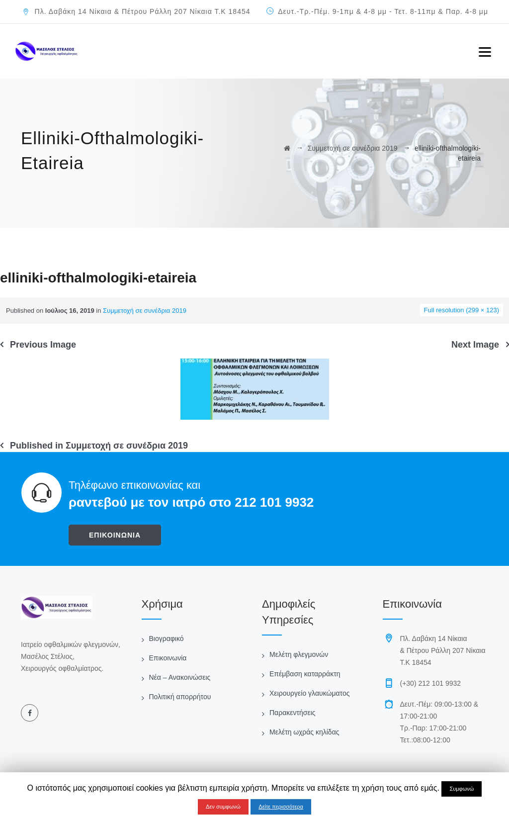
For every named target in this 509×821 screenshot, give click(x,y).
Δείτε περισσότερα (280, 807)
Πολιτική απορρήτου (180, 697)
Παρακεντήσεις (292, 713)
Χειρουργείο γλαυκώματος (309, 693)
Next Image (475, 345)
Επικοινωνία (168, 658)
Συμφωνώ (461, 789)
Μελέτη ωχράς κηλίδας (304, 732)
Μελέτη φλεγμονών (298, 654)
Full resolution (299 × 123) (461, 310)
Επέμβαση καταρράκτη (304, 674)
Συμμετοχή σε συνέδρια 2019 (144, 310)
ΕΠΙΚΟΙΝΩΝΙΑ (115, 535)
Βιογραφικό (166, 638)
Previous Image (43, 345)
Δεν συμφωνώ (223, 807)
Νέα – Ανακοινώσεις (180, 677)
